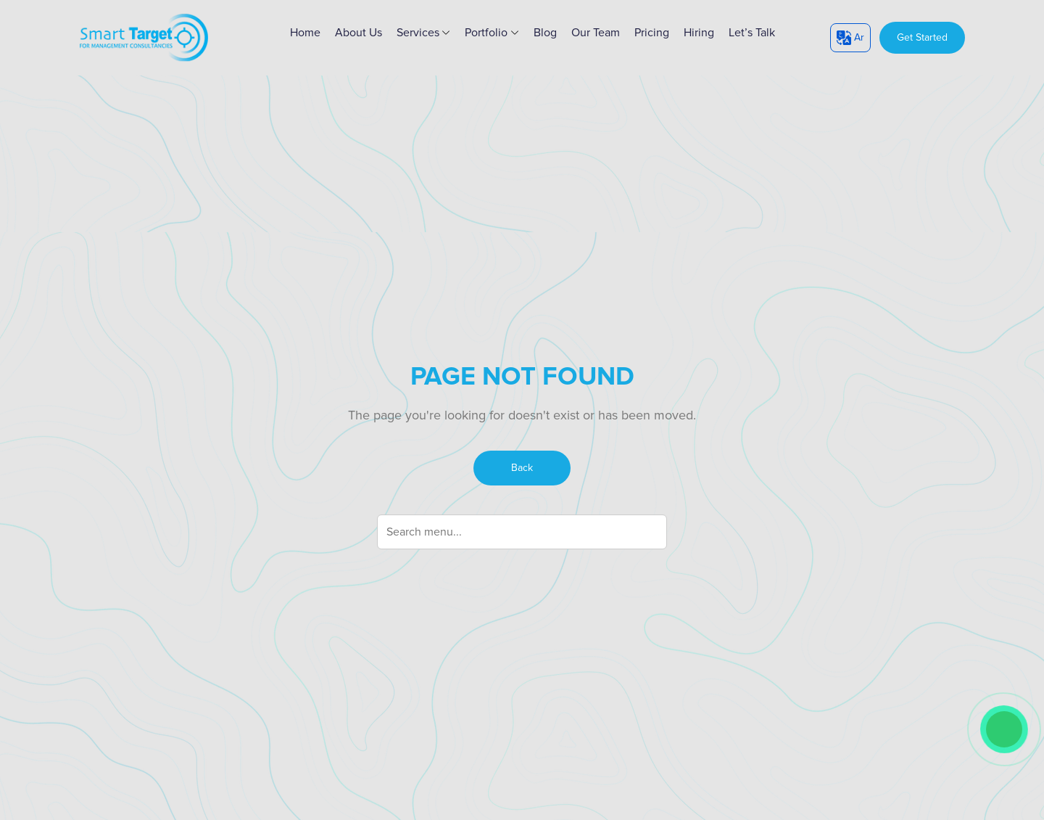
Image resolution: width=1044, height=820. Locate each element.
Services (424, 32)
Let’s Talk (752, 32)
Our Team (595, 32)
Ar (850, 38)
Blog (545, 32)
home (305, 32)
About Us (358, 32)
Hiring (699, 32)
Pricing (651, 32)
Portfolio (492, 32)
